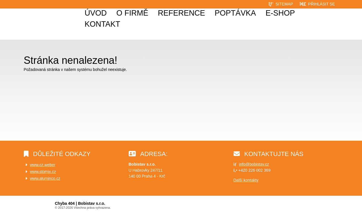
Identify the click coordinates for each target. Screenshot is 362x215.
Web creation (325, 206)
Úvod (38, 22)
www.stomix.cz (43, 171)
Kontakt (102, 24)
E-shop (280, 13)
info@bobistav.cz (254, 164)
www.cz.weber (42, 165)
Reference (181, 13)
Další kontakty (246, 180)
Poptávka (235, 13)
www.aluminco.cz (45, 178)
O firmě (132, 13)
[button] (317, 4)
